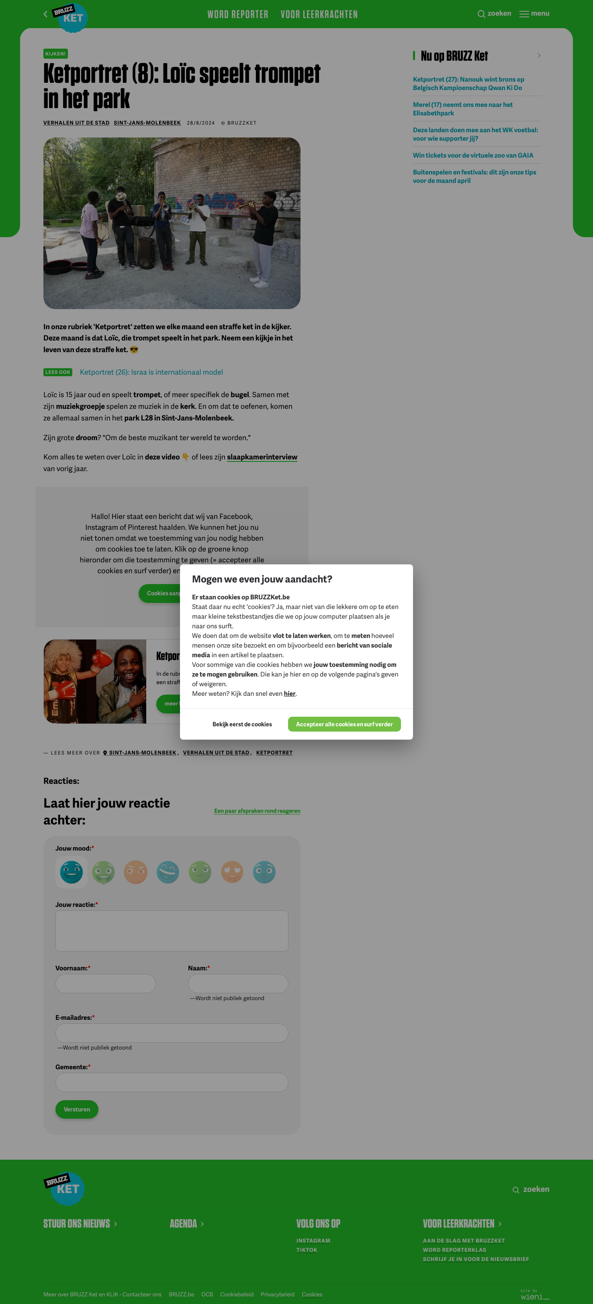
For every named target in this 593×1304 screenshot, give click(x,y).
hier (290, 693)
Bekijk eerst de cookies (242, 724)
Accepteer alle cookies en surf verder (344, 724)
